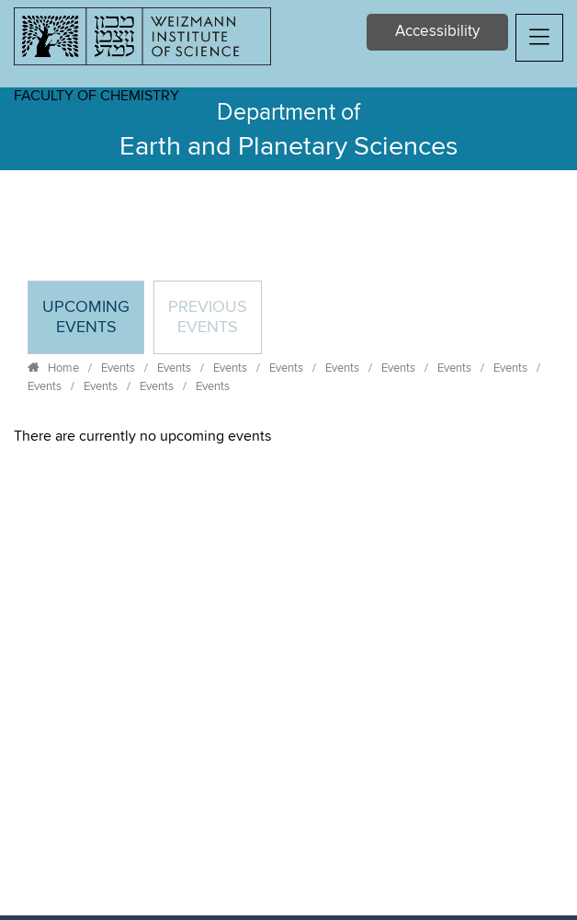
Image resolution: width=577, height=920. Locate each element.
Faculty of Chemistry (96, 95)
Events (118, 368)
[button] (539, 38)
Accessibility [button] (437, 31)
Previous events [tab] (207, 317)
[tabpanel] (288, 436)
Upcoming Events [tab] (92, 325)
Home (63, 368)
